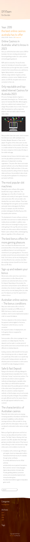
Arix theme (12, 535)
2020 (3, 515)
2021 (3, 512)
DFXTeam (6, 11)
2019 (3, 517)
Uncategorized (18, 37)
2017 (3, 520)
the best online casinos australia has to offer (14, 32)
